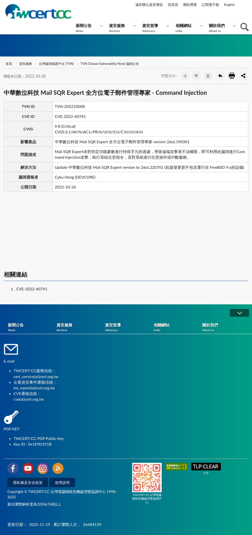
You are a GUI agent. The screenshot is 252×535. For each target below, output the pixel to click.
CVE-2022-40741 (31, 288)
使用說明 (62, 482)
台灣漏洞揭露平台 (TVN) (56, 64)
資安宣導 (154, 28)
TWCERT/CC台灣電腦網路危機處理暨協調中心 (147, 483)
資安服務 (121, 28)
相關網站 (188, 28)
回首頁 (173, 4)
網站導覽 (190, 4)
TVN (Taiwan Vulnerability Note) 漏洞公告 (110, 64)
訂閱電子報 (210, 4)
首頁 (8, 64)
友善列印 (232, 76)
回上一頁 (220, 76)
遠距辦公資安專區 (149, 4)
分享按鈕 (243, 76)
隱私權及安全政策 (28, 482)
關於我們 (221, 28)
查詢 (244, 27)
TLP (206, 469)
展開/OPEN (239, 313)
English (229, 4)
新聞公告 (88, 28)
